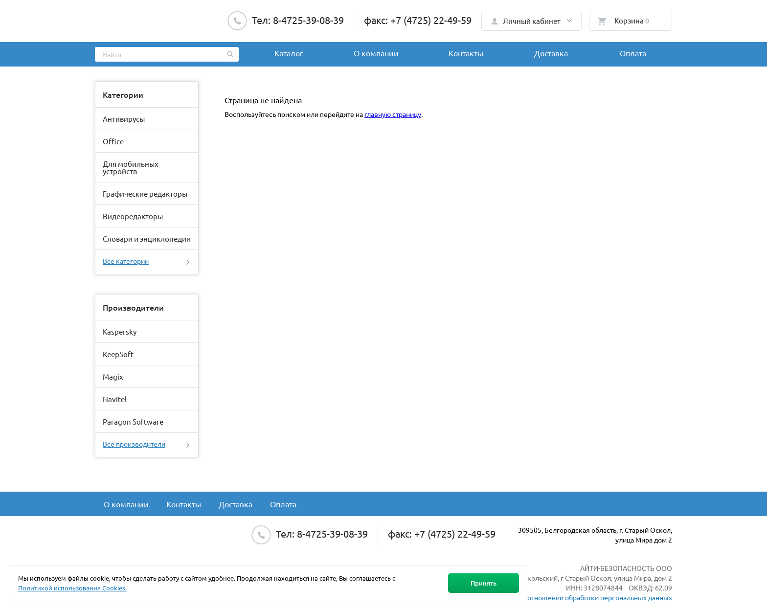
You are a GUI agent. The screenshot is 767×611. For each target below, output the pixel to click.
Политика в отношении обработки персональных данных (581, 597)
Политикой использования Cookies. (72, 588)
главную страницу (392, 114)
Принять (483, 583)
